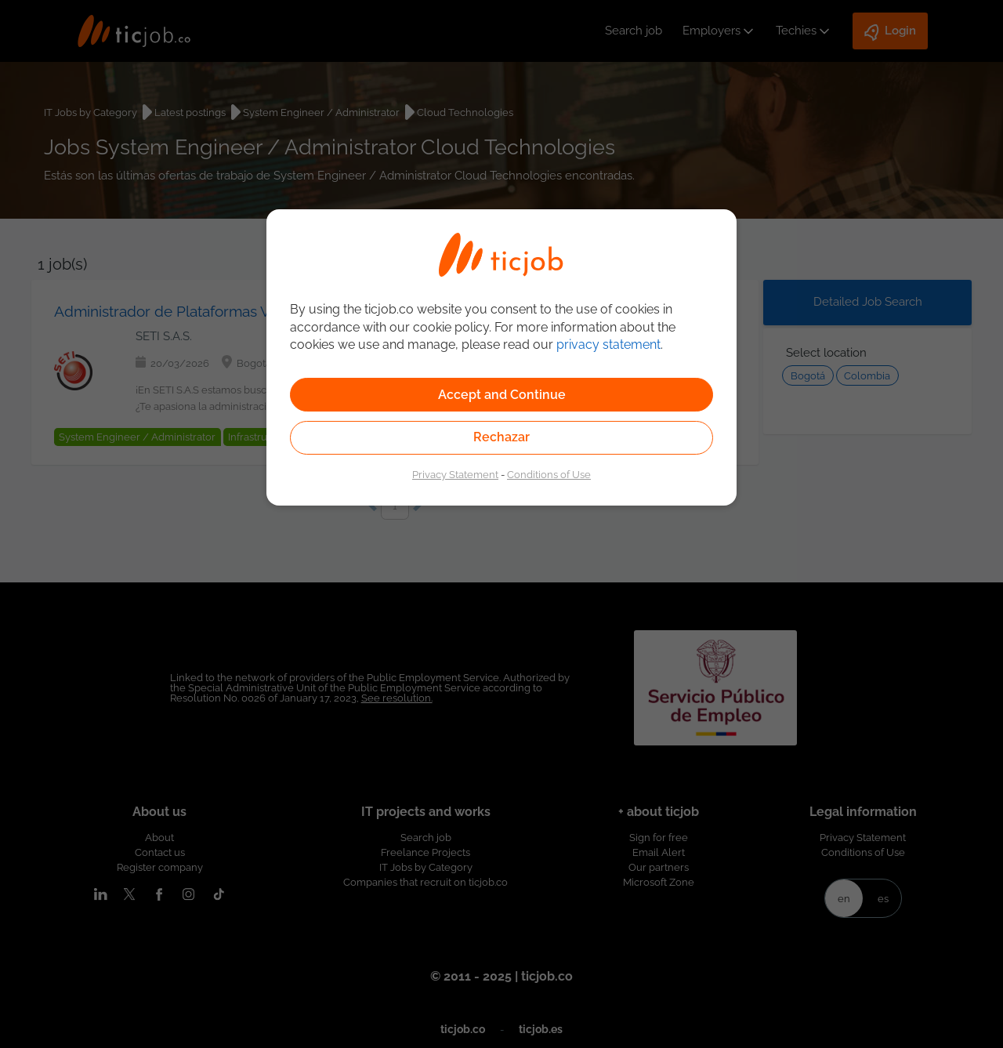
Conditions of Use (549, 474)
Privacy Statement (455, 474)
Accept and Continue (502, 394)
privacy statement (608, 344)
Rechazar (501, 437)
